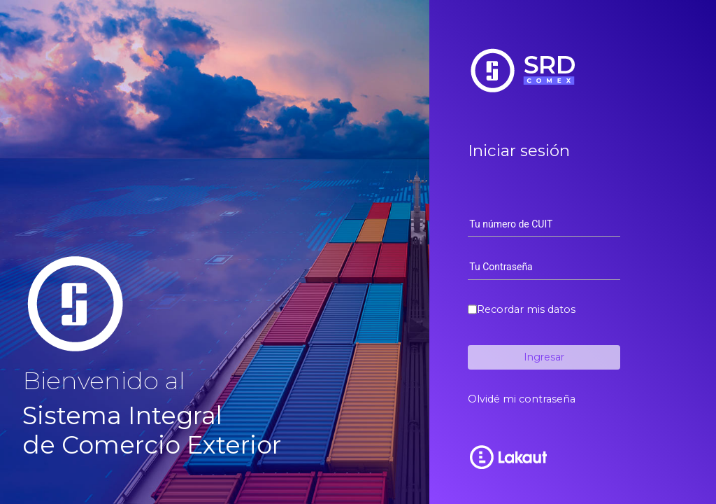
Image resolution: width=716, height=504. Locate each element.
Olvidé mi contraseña (521, 399)
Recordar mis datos (526, 309)
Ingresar (544, 357)
